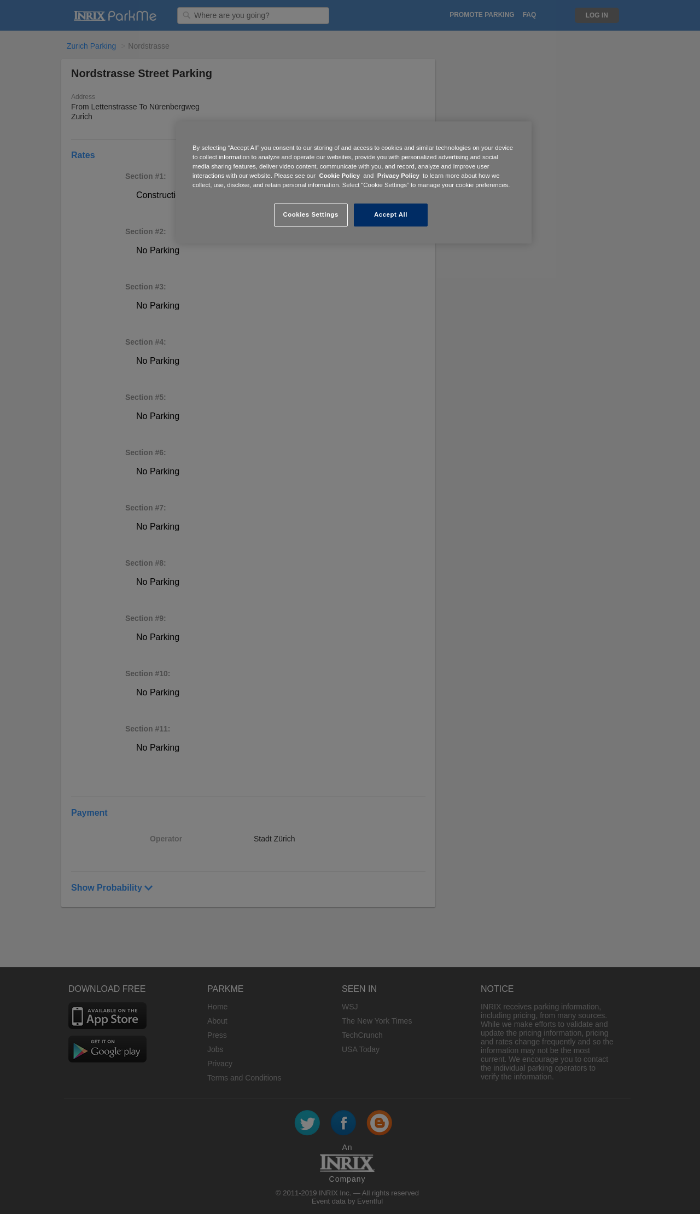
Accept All (390, 214)
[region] (354, 182)
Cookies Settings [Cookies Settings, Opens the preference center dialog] (310, 214)
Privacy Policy (398, 175)
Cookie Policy (339, 175)
